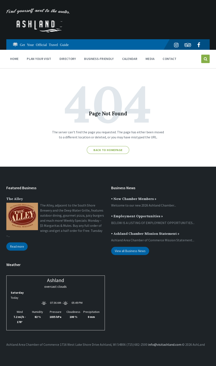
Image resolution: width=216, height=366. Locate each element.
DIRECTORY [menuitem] (67, 59)
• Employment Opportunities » (137, 216)
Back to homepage (108, 150)
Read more (17, 246)
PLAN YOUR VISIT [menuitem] (39, 59)
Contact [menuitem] (169, 59)
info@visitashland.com (164, 344)
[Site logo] (38, 31)
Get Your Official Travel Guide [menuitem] (44, 44)
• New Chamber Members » (133, 199)
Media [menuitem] (150, 59)
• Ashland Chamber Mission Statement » (145, 233)
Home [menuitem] (14, 59)
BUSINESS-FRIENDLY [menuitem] (99, 59)
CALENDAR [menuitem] (129, 59)
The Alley (14, 199)
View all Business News (130, 251)
